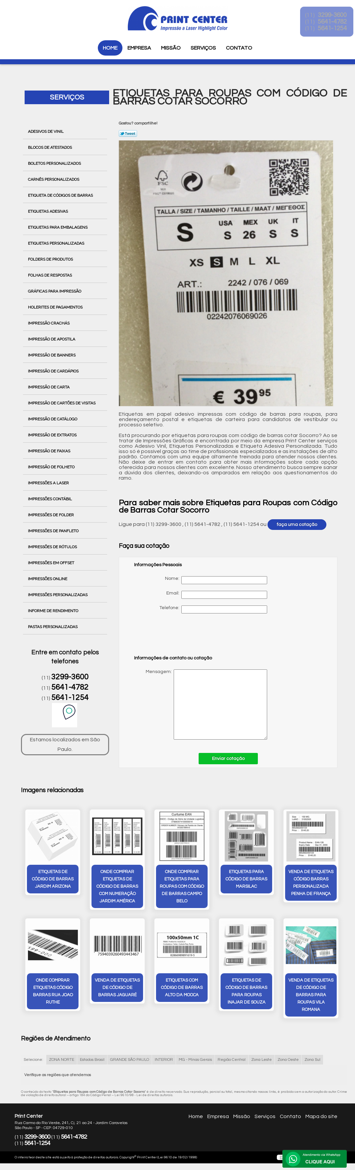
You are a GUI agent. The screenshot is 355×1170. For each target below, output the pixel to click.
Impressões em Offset (51, 563)
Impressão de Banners (52, 355)
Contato (239, 48)
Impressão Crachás (49, 323)
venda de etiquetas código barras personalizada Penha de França (310, 883)
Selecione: (33, 1061)
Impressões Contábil (50, 499)
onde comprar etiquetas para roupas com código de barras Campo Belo (182, 887)
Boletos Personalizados (55, 163)
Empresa (139, 48)
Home (110, 48)
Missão (171, 48)
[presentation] (176, 637)
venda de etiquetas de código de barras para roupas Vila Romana (310, 997)
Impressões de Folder (51, 515)
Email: (216, 595)
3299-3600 (70, 677)
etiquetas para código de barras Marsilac (246, 879)
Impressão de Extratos (53, 435)
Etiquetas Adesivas (48, 211)
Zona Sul (312, 1061)
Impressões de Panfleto (54, 531)
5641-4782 (70, 687)
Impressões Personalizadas (58, 594)
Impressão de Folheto (52, 467)
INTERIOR (164, 1061)
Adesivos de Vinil (46, 131)
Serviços (203, 48)
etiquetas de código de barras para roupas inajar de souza (246, 993)
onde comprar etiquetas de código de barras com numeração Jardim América (117, 887)
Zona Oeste (288, 1061)
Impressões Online (48, 579)
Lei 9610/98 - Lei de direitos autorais (143, 1096)
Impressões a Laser (49, 483)
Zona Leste (261, 1061)
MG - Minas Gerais (195, 1061)
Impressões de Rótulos (53, 547)
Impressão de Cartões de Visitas (62, 403)
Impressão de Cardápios (54, 371)
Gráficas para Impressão (55, 291)
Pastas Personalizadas (53, 626)
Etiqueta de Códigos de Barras (61, 195)
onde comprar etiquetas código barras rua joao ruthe (53, 993)
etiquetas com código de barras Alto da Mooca (182, 989)
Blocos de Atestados (50, 147)
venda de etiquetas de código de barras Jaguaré (117, 989)
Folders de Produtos (51, 259)
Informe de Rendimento (53, 610)
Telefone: (213, 609)
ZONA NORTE (61, 1061)
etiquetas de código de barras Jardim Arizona (53, 879)
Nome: (216, 580)
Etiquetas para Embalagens (58, 227)
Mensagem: (200, 704)
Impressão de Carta (49, 387)
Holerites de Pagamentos (56, 307)
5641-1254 (70, 698)
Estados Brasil (92, 1061)
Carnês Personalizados (54, 179)
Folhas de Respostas (50, 275)
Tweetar (128, 133)
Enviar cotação (228, 758)
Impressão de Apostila (52, 339)
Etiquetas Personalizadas (56, 243)
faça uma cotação (297, 524)
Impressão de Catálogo (53, 419)
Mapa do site (321, 1117)
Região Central (232, 1061)
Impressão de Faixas (49, 451)
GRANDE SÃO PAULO (129, 1061)
